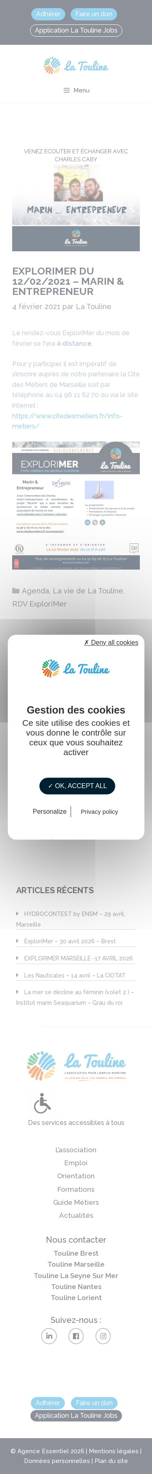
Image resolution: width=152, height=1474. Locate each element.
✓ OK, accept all (77, 785)
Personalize (50, 811)
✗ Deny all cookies (111, 642)
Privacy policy (99, 811)
